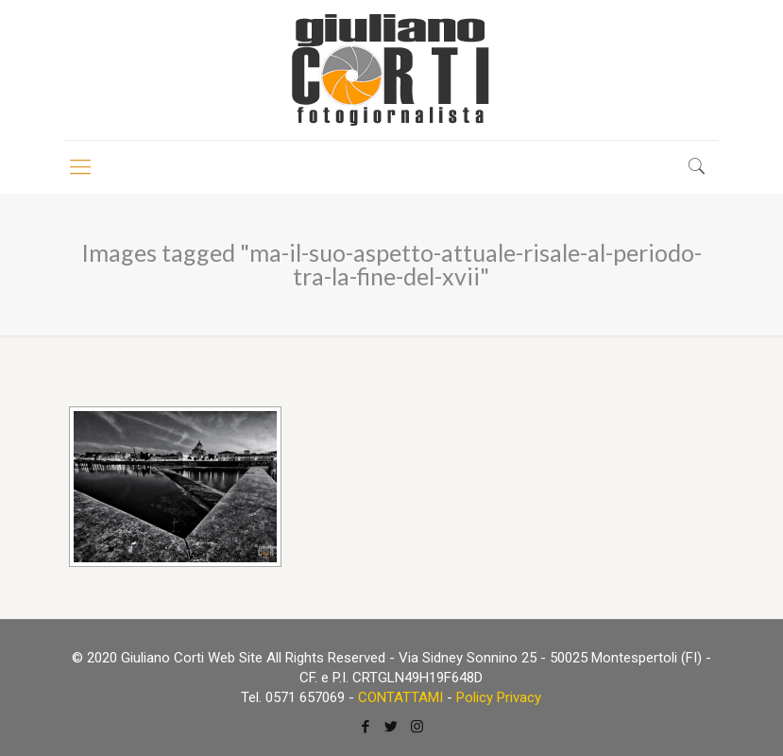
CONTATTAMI (400, 697)
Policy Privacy (498, 697)
